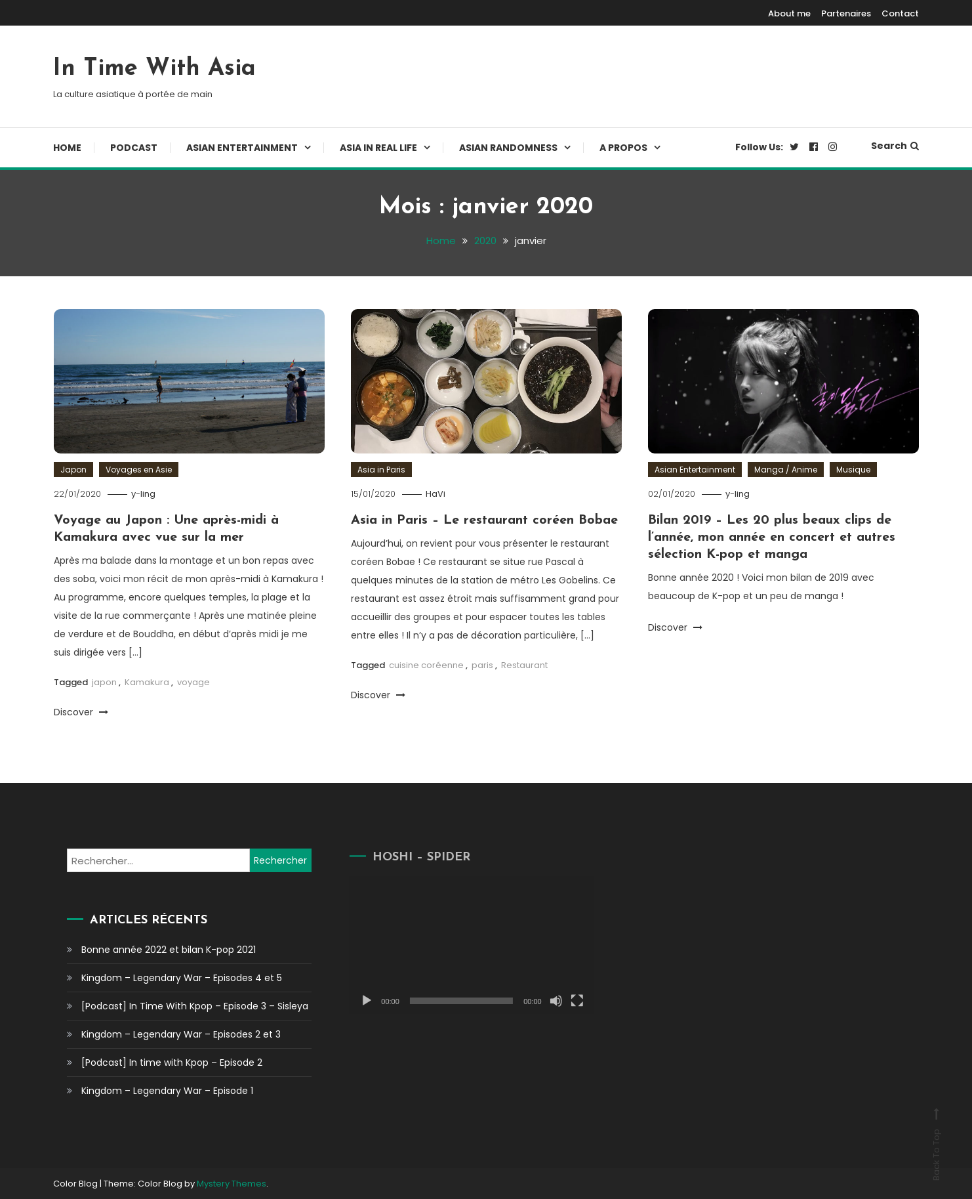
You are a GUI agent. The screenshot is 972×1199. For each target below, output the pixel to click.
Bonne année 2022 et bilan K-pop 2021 (168, 949)
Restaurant (524, 665)
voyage (193, 682)
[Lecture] (352, 1000)
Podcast (133, 147)
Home (67, 147)
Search (895, 145)
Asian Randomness (508, 147)
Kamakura (147, 682)
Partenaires (846, 13)
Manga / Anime (785, 469)
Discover (81, 712)
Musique (853, 469)
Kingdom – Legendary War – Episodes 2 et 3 (180, 1034)
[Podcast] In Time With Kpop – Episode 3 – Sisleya (194, 1006)
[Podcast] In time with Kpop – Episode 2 (171, 1062)
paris (482, 665)
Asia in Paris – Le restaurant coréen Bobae (484, 520)
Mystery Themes (231, 1183)
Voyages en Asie (139, 469)
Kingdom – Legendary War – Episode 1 (167, 1090)
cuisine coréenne (426, 665)
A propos (623, 147)
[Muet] (541, 1000)
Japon (73, 469)
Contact (900, 13)
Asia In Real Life (378, 147)
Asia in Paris (381, 469)
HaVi (435, 494)
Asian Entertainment (242, 147)
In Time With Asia (154, 69)
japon (104, 682)
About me (789, 13)
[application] (457, 944)
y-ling (143, 494)
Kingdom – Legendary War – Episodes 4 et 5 (181, 977)
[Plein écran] (562, 1000)
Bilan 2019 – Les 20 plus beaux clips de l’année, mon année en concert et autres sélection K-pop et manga (771, 537)
